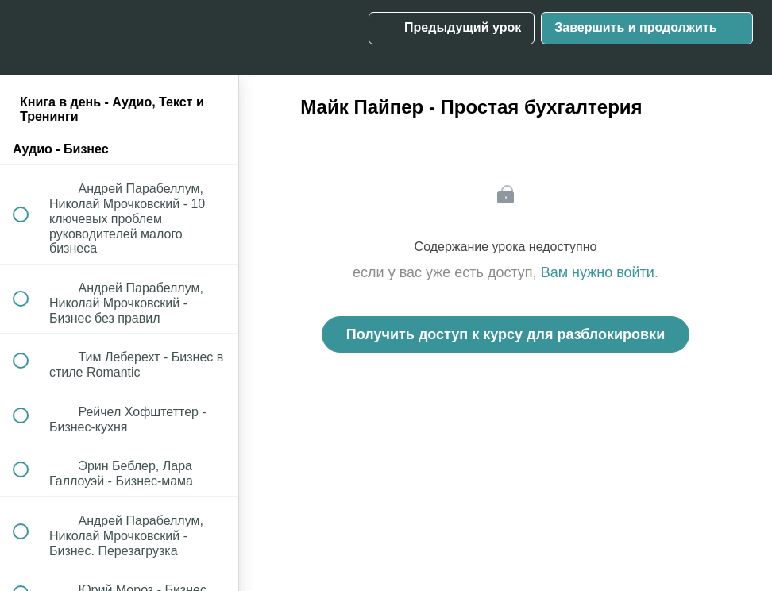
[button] (29, 37)
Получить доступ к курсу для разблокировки (505, 334)
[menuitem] (119, 37)
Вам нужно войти (597, 272)
